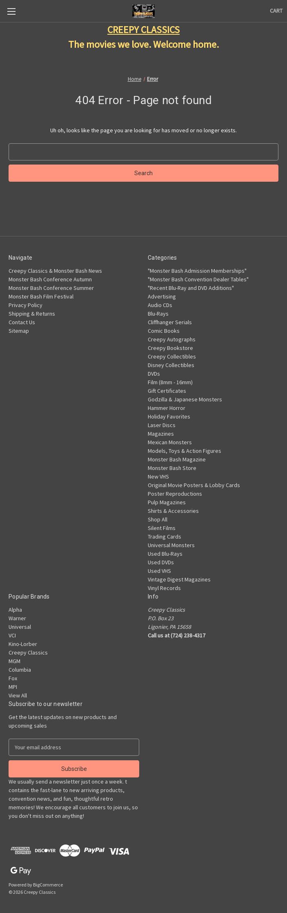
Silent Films (162, 528)
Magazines (161, 433)
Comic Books (164, 330)
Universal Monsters (171, 545)
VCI (12, 635)
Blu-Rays (158, 313)
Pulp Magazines (167, 502)
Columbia (20, 669)
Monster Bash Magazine (177, 459)
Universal (20, 626)
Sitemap (19, 330)
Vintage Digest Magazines (179, 579)
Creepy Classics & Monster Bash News (55, 270)
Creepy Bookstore (170, 348)
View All (18, 695)
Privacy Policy (25, 305)
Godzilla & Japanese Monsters (185, 399)
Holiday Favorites (169, 416)
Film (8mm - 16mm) (170, 382)
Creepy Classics (28, 652)
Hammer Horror (166, 408)
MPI (13, 686)
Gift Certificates (167, 390)
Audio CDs (160, 305)
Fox (13, 678)
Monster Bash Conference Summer (51, 288)
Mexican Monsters (170, 442)
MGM (14, 661)
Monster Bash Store (172, 468)
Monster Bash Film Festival (41, 296)
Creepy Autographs (172, 339)
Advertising (162, 296)
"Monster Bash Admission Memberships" (197, 270)
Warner (17, 618)
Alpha (15, 609)
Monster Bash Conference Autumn (50, 279)
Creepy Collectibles (172, 356)
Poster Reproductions (175, 493)
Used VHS (159, 571)
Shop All (157, 519)
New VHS (158, 476)
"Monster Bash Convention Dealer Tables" (198, 279)
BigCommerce (48, 885)
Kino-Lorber (23, 644)
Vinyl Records (164, 588)
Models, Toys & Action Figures (184, 450)
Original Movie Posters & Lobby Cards (194, 485)
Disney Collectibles (171, 365)
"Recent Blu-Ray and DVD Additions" (191, 288)
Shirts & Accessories (173, 510)
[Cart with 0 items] (276, 11)
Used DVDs (161, 562)
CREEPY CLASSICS (143, 29)
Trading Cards (164, 536)
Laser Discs (162, 425)
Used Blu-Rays (165, 553)
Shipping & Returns (32, 313)
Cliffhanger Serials (170, 322)
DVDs (154, 373)
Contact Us (22, 322)
